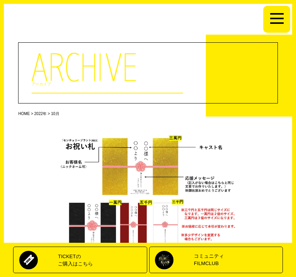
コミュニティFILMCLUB (209, 259)
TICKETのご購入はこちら (75, 260)
